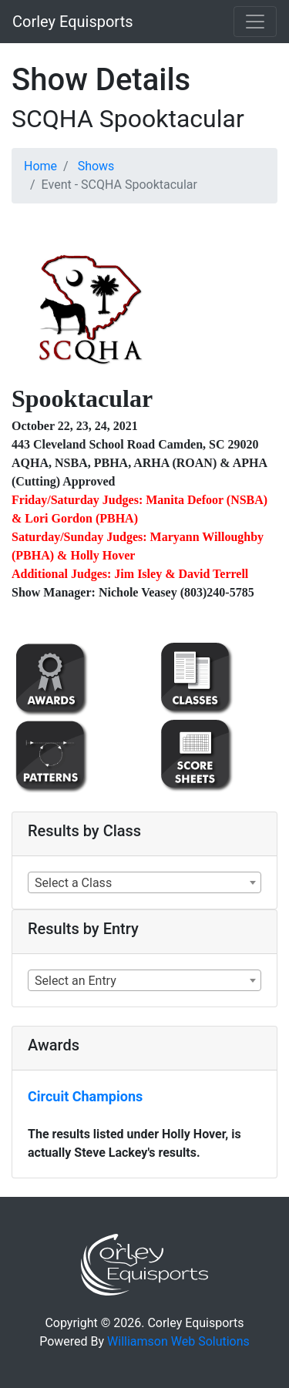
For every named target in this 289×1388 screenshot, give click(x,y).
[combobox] (144, 882)
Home (40, 166)
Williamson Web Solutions (178, 1341)
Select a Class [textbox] (73, 882)
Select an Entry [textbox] (75, 980)
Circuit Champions (85, 1096)
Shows (96, 166)
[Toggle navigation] (255, 21)
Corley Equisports (72, 21)
